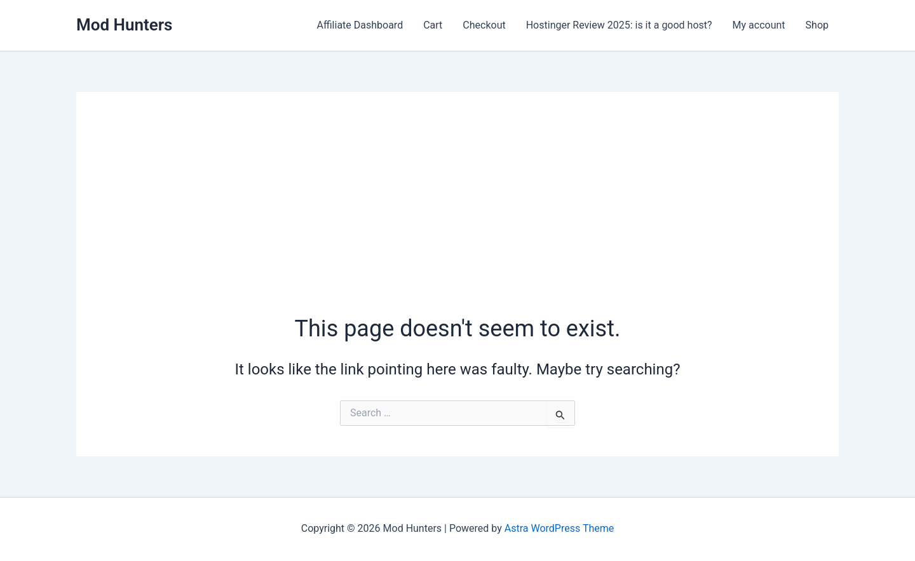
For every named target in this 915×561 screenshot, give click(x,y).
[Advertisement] (457, 218)
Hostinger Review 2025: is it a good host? (619, 25)
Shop (817, 25)
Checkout (484, 25)
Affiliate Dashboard (360, 25)
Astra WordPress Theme (559, 528)
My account (759, 25)
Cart (432, 25)
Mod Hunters (124, 24)
